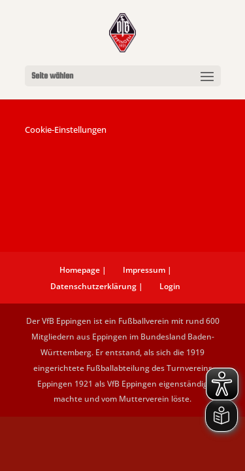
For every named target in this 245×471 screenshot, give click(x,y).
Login (169, 286)
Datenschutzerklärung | (96, 286)
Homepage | (82, 269)
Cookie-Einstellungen (65, 129)
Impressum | (147, 269)
